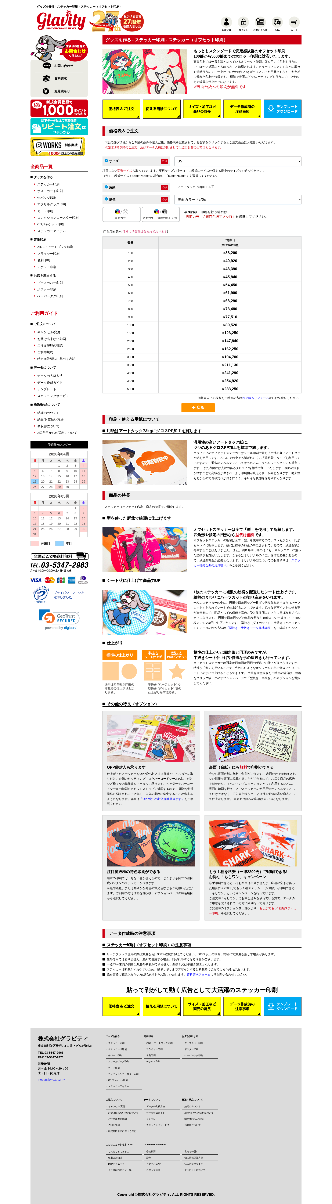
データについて (152, 1099)
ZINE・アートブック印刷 (55, 247)
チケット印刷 (46, 267)
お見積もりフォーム (255, 398)
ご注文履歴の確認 (50, 345)
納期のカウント (48, 413)
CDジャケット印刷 (50, 224)
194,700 (231, 357)
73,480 (231, 309)
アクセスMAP (153, 1163)
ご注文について (114, 1099)
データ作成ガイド (50, 382)
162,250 (231, 349)
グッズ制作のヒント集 (119, 1170)
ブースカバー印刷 (50, 283)
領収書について (48, 426)
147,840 (231, 341)
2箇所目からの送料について (57, 433)
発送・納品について (192, 1099)
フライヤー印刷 (48, 253)
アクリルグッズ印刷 (51, 204)
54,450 (231, 285)
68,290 (231, 301)
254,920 (231, 381)
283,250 (231, 389)
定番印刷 (40, 239)
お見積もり (62, 91)
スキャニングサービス (53, 396)
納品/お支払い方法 (50, 419)
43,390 (231, 269)
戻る (198, 407)
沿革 (148, 1157)
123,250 (231, 333)
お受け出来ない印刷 (51, 339)
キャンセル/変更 (48, 332)
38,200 (231, 253)
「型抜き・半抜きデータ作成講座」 (250, 628)
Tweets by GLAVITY (51, 1079)
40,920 (231, 261)
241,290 (231, 373)
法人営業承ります (193, 1163)
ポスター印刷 (46, 289)
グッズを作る (43, 177)
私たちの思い (191, 1151)
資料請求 (60, 78)
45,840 (231, 277)
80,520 (231, 325)
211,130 (231, 365)
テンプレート (46, 389)
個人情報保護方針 (193, 1157)
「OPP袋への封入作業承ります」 (162, 799)
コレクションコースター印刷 (58, 217)
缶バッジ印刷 (46, 197)
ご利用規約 (45, 352)
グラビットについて (194, 1170)
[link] (59, 619)
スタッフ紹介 (153, 1170)
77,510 (231, 317)
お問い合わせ (63, 66)
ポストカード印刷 (50, 191)
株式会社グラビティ (154, 1195)
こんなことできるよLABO (119, 1144)
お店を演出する (45, 275)
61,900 (231, 293)
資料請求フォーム (198, 974)
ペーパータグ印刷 (50, 296)
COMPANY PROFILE (155, 1144)
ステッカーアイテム (51, 231)
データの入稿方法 (50, 376)
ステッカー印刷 (48, 184)
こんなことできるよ (118, 1151)
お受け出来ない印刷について (123, 1112)
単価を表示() (137, 231)
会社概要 (151, 1151)
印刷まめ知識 (115, 1157)
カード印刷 (45, 211)
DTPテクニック (116, 1163)
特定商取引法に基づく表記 (56, 359)
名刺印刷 (43, 260)
